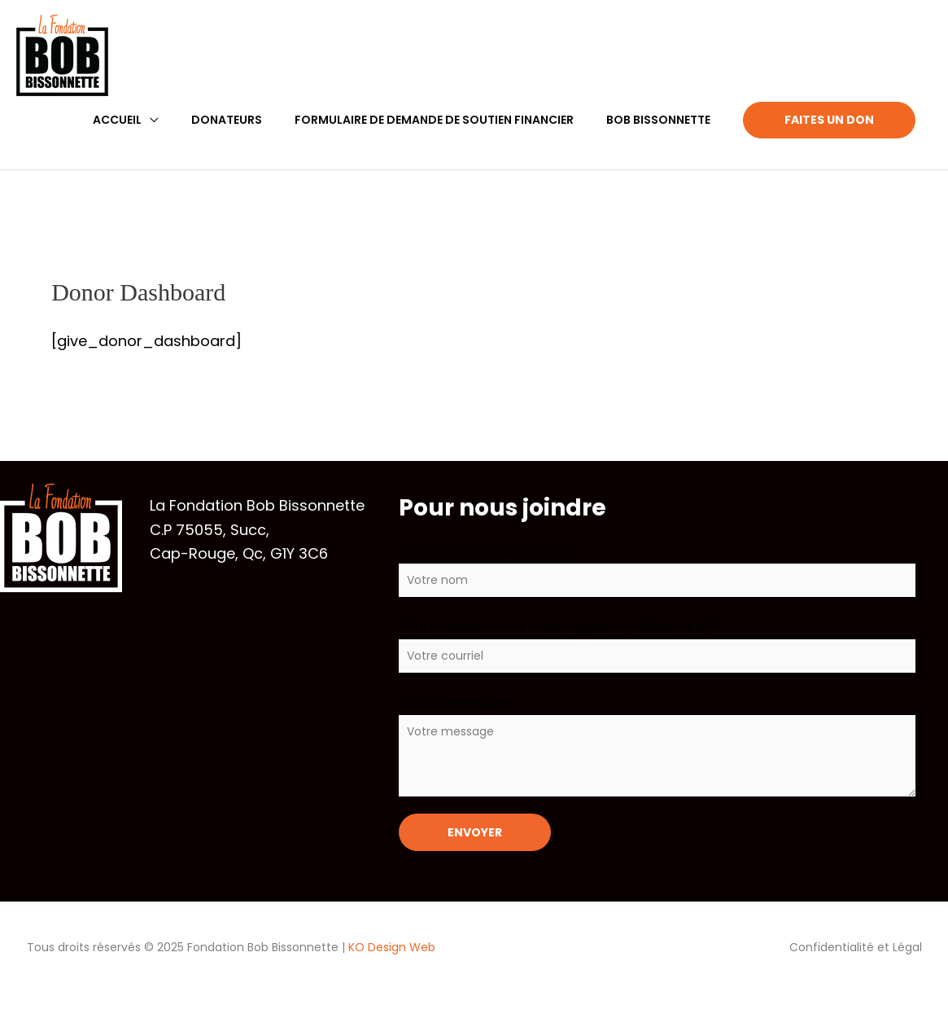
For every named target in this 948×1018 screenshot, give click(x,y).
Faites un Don (829, 120)
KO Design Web (391, 947)
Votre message (657, 744)
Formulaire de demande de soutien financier (434, 120)
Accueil (117, 120)
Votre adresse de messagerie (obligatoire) (657, 645)
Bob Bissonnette (658, 120)
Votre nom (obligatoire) (657, 569)
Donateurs (226, 120)
